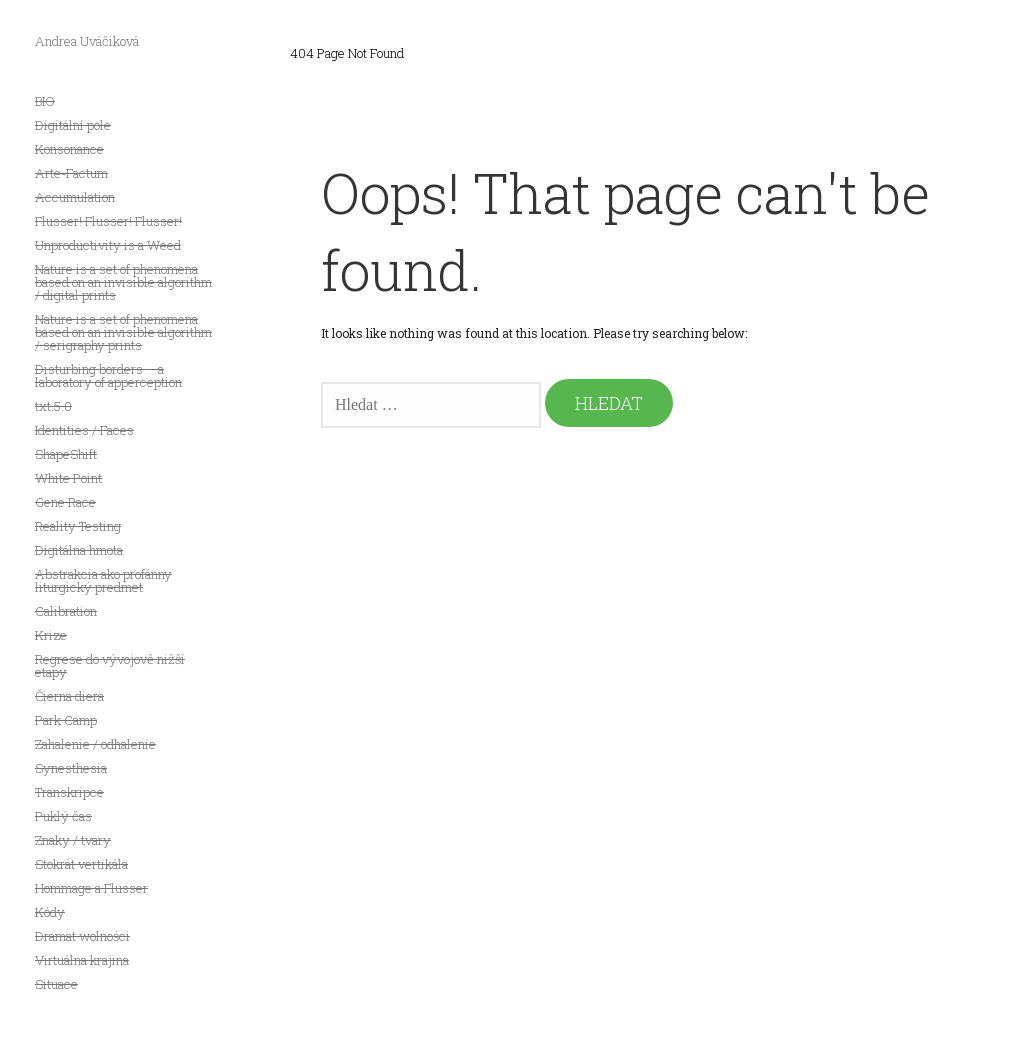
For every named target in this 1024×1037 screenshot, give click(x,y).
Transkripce (69, 792)
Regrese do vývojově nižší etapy (110, 665)
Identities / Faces (84, 430)
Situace (56, 984)
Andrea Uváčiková (87, 41)
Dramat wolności (82, 936)
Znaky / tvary (73, 840)
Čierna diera (69, 696)
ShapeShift (66, 454)
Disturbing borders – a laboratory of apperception (108, 375)
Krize (51, 635)
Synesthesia (71, 768)
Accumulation (75, 197)
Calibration (66, 611)
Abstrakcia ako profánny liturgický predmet (103, 580)
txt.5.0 (53, 406)
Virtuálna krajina (82, 960)
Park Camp (66, 720)
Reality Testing (78, 526)
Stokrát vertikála (81, 864)
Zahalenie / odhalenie (95, 744)
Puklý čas (63, 816)
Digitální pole (73, 125)
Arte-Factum (71, 173)
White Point (68, 478)
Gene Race (65, 502)
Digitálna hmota (79, 550)
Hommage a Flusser (91, 888)
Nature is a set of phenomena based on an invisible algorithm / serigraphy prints (123, 332)
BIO (45, 101)
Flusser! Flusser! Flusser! (108, 221)
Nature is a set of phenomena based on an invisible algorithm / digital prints (123, 282)
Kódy (50, 912)
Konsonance (69, 149)
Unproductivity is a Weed (108, 245)
